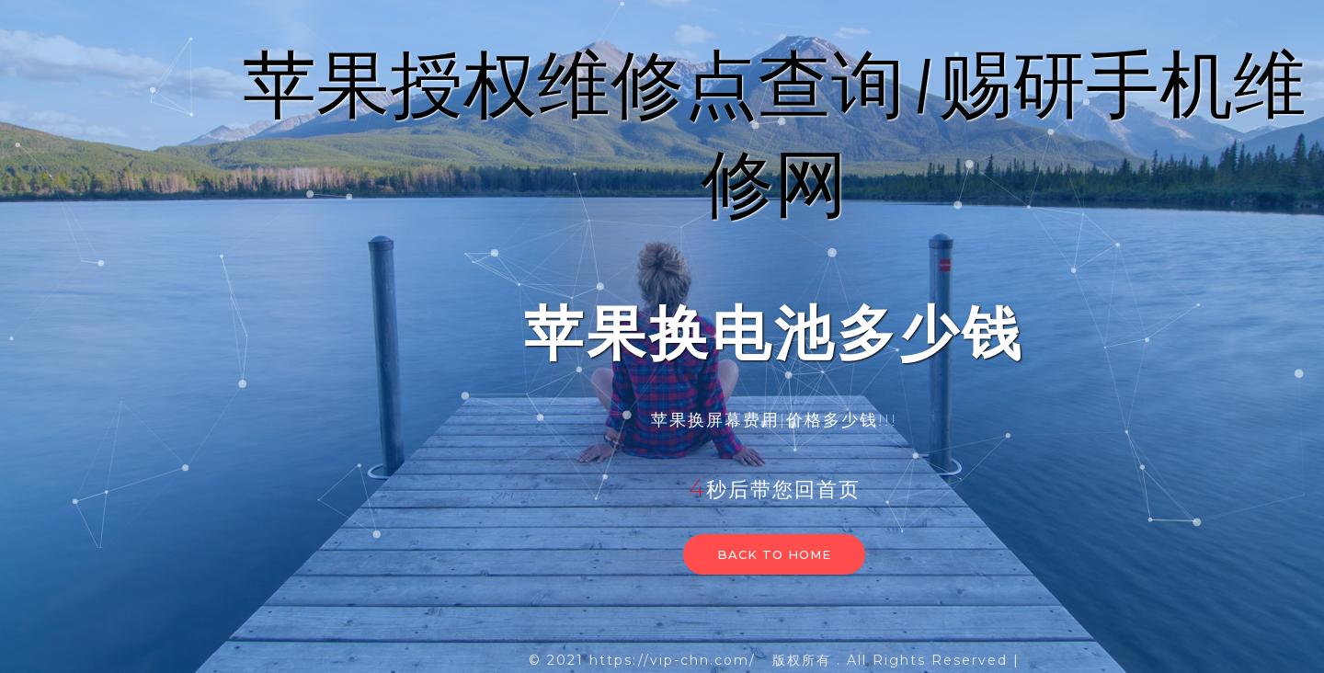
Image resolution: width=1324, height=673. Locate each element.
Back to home (774, 554)
